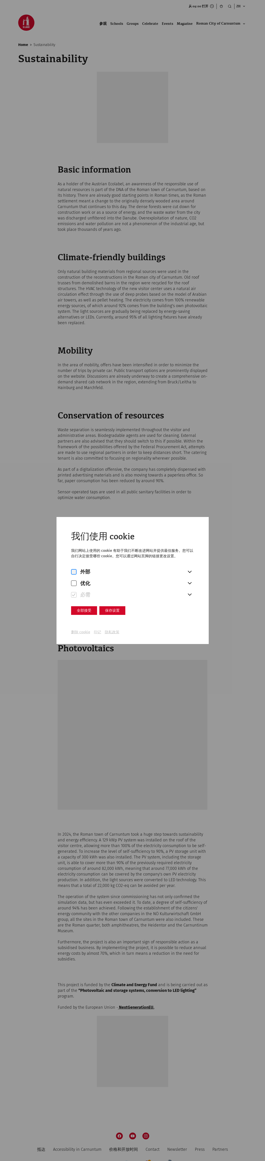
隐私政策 (112, 632)
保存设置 (112, 610)
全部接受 (84, 610)
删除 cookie (80, 632)
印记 (97, 632)
